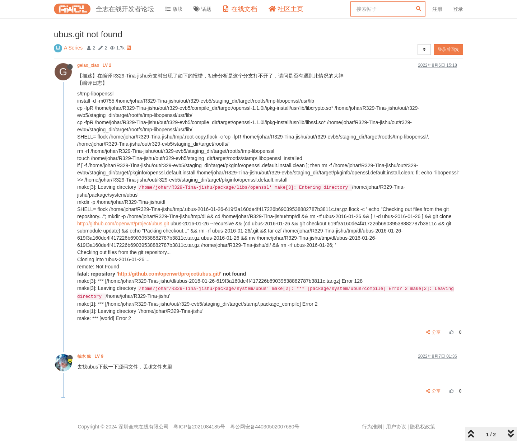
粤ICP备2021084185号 (199, 427)
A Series (73, 48)
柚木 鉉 (90, 356)
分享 (433, 332)
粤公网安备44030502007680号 (264, 427)
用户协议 (396, 427)
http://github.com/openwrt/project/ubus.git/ (169, 274)
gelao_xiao (94, 65)
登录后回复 (448, 49)
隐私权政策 (422, 427)
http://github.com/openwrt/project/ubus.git (123, 223)
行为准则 (372, 427)
